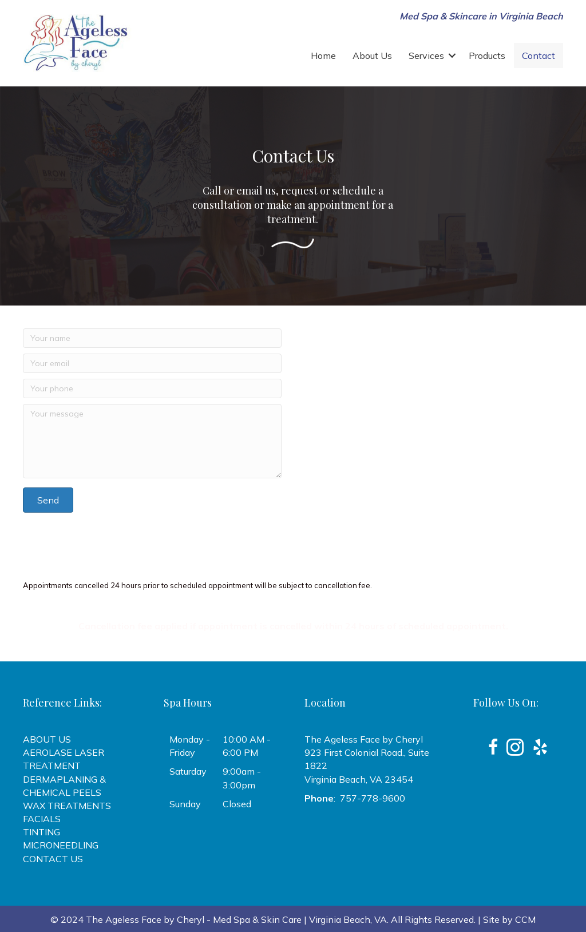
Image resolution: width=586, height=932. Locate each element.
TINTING (41, 832)
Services (426, 55)
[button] (452, 55)
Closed (237, 804)
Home (323, 55)
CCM (525, 919)
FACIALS (42, 818)
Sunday (185, 804)
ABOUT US (47, 739)
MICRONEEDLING (60, 845)
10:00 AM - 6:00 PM (247, 745)
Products (487, 55)
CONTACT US (53, 858)
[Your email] (152, 363)
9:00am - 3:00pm (242, 778)
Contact (538, 55)
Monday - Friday (189, 745)
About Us (372, 55)
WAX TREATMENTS (67, 805)
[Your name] (152, 338)
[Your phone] (152, 388)
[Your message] (152, 441)
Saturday (188, 771)
